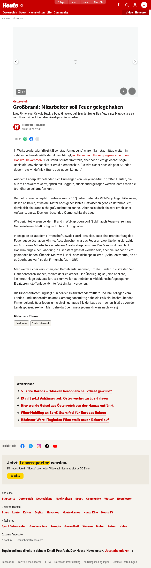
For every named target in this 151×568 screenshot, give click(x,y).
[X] (31, 446)
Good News (21, 323)
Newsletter (124, 498)
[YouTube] (55, 446)
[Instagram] (39, 446)
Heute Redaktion (35, 125)
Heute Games (71, 512)
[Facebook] (31, 139)
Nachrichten (36, 12)
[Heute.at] (10, 5)
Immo (74, 2)
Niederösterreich (41, 323)
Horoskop (53, 512)
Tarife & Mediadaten (29, 562)
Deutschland (44, 498)
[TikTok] (47, 446)
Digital (39, 512)
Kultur (27, 512)
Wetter (109, 498)
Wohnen (87, 526)
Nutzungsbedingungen (96, 562)
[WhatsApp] (25, 139)
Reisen (112, 526)
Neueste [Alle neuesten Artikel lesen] (140, 12)
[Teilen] (37, 139)
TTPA (48, 562)
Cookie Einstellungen (125, 562)
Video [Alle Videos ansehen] (129, 12)
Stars (5, 512)
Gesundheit (71, 526)
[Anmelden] (135, 5)
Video (123, 526)
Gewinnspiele (38, 526)
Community (61, 12)
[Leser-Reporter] (119, 5)
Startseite (6, 18)
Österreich (10, 12)
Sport (22, 12)
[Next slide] (135, 61)
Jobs (85, 2)
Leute (16, 512)
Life (49, 12)
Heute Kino (91, 512)
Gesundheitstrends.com (29, 540)
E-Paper (62, 2)
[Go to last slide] (16, 61)
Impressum (8, 562)
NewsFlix (98, 2)
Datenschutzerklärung (67, 562)
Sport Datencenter (14, 526)
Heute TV (107, 512)
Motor (100, 526)
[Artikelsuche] (127, 5)
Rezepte (55, 526)
